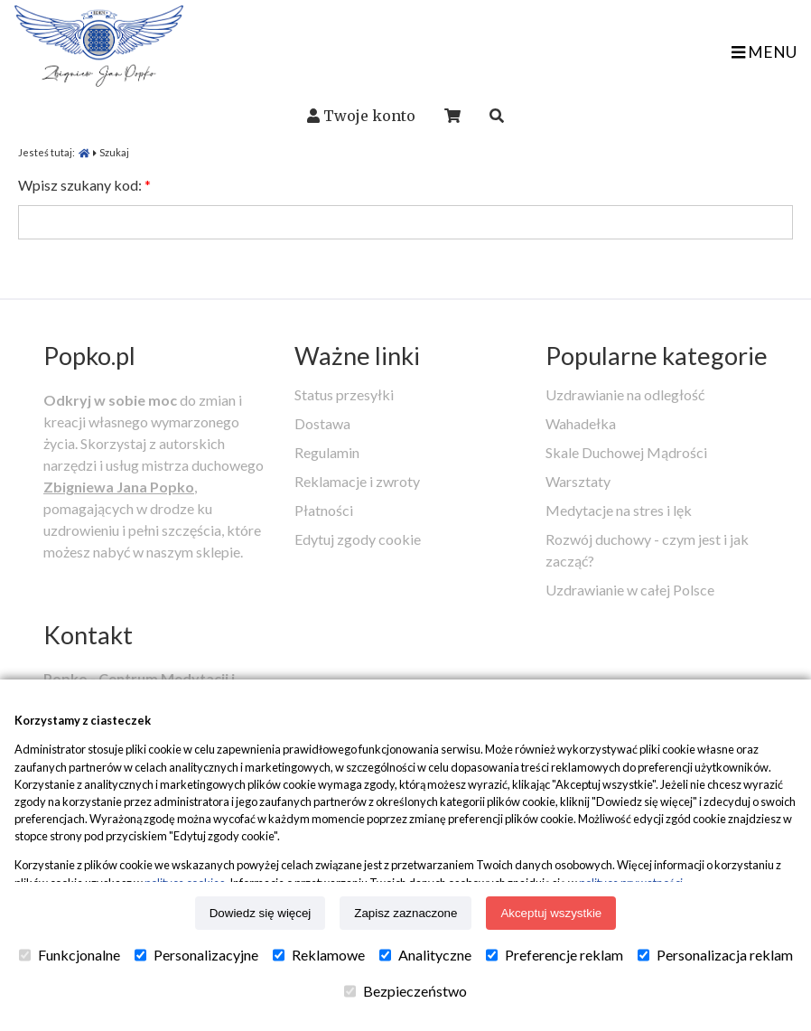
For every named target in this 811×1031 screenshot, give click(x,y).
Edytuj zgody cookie (357, 539)
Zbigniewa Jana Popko (118, 486)
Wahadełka (580, 423)
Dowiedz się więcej (261, 913)
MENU (764, 51)
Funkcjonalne (69, 955)
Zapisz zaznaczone (405, 913)
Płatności (323, 510)
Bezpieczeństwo (405, 991)
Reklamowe (319, 955)
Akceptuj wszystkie (550, 913)
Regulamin (326, 452)
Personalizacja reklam (715, 955)
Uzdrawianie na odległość (624, 394)
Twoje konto (369, 116)
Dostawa (322, 423)
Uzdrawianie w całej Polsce (629, 589)
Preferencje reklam (554, 955)
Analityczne (425, 955)
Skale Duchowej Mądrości (626, 452)
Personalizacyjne (196, 955)
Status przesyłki (344, 394)
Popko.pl (89, 355)
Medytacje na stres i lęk (618, 510)
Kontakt (88, 635)
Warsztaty (578, 481)
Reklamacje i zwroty (357, 481)
